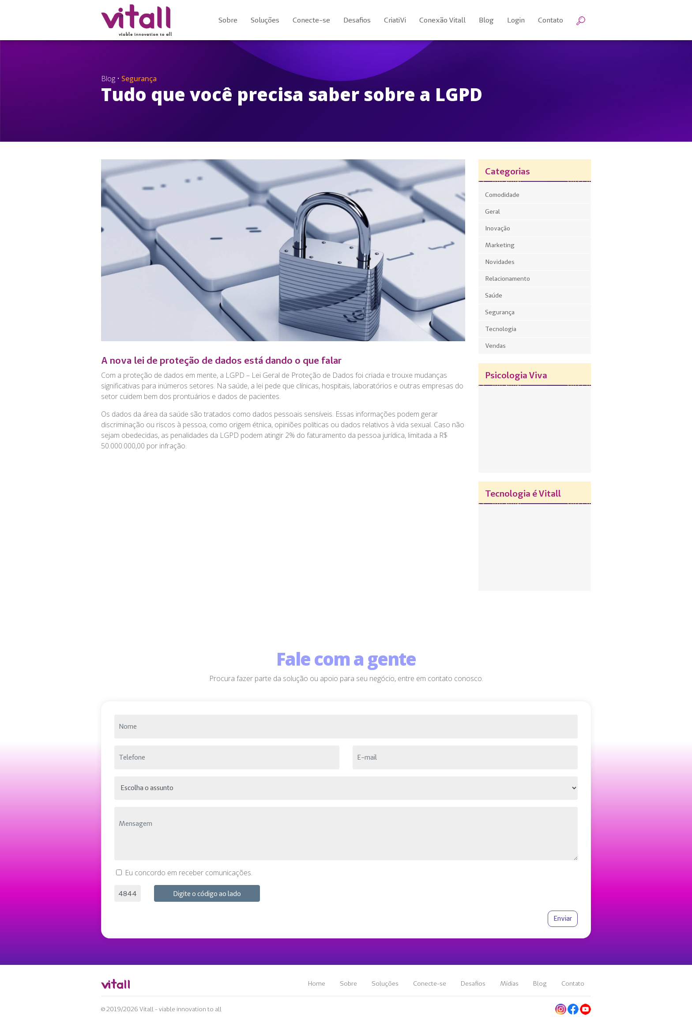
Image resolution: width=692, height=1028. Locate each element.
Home (316, 983)
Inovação (497, 228)
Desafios (473, 983)
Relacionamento (507, 278)
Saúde (493, 295)
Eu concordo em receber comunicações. (188, 872)
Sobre (348, 983)
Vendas (495, 346)
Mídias (509, 983)
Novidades (500, 262)
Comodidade (502, 195)
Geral (492, 211)
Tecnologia (500, 329)
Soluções (385, 983)
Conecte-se (429, 983)
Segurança (500, 312)
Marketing (500, 245)
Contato (572, 983)
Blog (540, 983)
